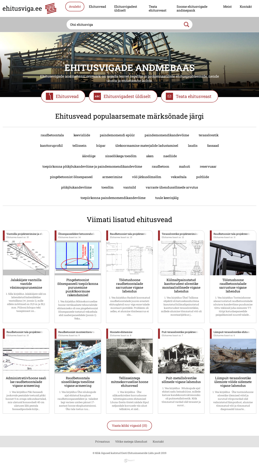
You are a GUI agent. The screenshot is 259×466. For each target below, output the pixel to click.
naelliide (170, 156)
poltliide (202, 177)
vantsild (129, 187)
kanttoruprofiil (51, 145)
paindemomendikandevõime (167, 135)
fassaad (213, 145)
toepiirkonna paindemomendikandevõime (113, 198)
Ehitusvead (97, 6)
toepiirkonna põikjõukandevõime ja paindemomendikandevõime (92, 166)
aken (150, 156)
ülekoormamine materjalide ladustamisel (146, 145)
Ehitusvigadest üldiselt (125, 8)
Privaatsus (102, 441)
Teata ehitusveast (157, 8)
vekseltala (179, 177)
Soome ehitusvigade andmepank (192, 8)
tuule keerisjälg (166, 198)
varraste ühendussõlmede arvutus (172, 187)
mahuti (184, 166)
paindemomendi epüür (117, 135)
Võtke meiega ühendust (131, 441)
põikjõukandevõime (76, 187)
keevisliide (82, 135)
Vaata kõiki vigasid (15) (129, 425)
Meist (227, 6)
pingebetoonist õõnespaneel (71, 177)
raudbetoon (160, 166)
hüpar (101, 145)
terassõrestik (209, 135)
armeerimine (112, 177)
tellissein (79, 145)
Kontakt (246, 6)
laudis (192, 145)
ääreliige (89, 156)
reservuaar (208, 166)
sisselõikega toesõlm (121, 156)
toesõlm (107, 187)
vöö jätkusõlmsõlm (146, 177)
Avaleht (75, 6)
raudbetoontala (52, 135)
